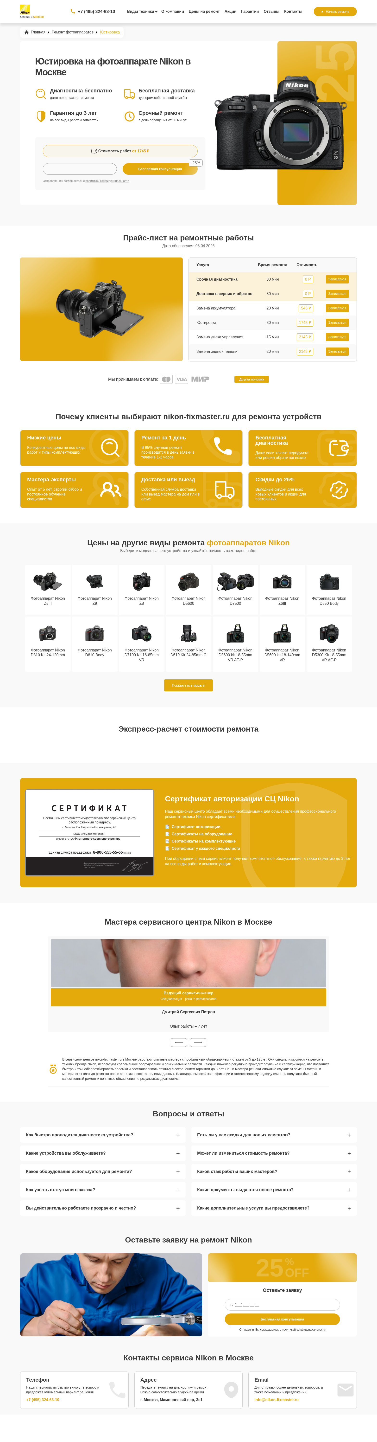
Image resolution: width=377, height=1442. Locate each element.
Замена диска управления (219, 337)
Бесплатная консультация (282, 1319)
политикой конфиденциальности (107, 181)
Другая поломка (251, 379)
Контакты (293, 11)
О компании (172, 11)
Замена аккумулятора (215, 308)
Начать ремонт (335, 11)
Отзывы (271, 11)
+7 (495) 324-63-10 (96, 11)
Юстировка (206, 323)
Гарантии (250, 11)
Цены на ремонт (204, 11)
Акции (230, 11)
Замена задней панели (216, 351)
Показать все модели (188, 685)
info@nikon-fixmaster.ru (276, 1400)
